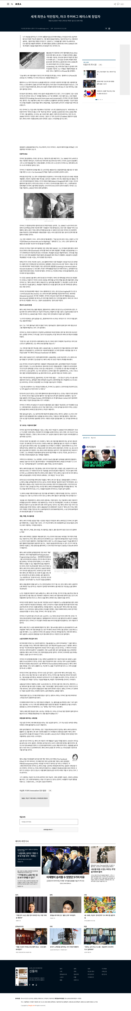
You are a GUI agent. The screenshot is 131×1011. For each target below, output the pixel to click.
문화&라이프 (63, 974)
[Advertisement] (45, 132)
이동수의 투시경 (89, 64)
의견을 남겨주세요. (26, 822)
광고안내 (104, 974)
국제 (75, 971)
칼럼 (61, 980)
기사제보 (104, 969)
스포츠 (61, 977)
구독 (50, 790)
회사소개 (23, 998)
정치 (61, 969)
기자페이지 (91, 977)
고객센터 (46, 998)
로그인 (122, 4)
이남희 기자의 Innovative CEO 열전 (33, 791)
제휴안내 (40, 998)
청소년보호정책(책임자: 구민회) (73, 998)
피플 (75, 977)
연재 (89, 969)
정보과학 (76, 974)
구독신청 (104, 971)
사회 (61, 971)
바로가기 (108, 447)
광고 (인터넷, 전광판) (32, 998)
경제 (75, 969)
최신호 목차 (91, 971)
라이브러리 (91, 974)
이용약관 (51, 998)
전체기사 (76, 980)
